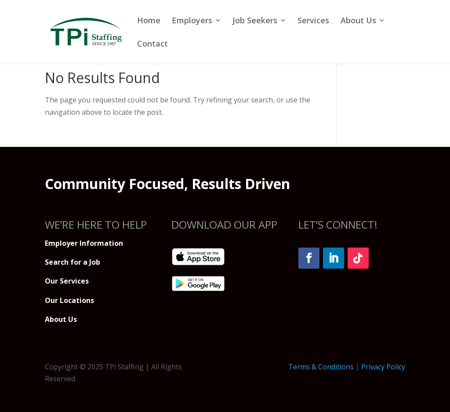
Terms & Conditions (321, 367)
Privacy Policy (383, 367)
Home (148, 21)
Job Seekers (254, 21)
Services (313, 21)
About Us (358, 21)
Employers (192, 21)
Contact (152, 44)
